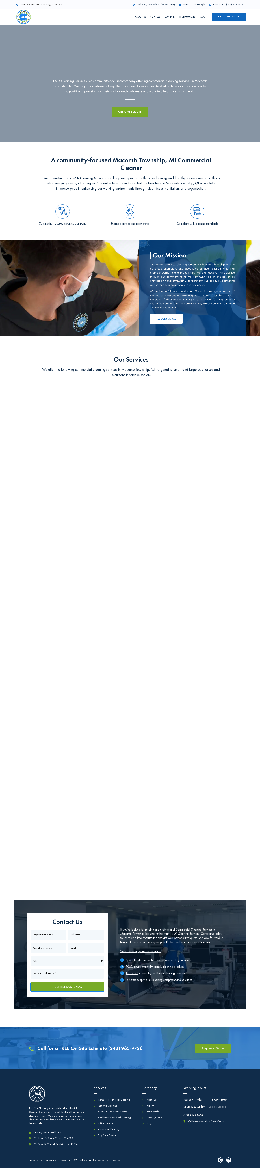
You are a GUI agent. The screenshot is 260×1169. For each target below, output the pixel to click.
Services (155, 16)
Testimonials (187, 16)
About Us (140, 16)
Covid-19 (169, 16)
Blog (203, 16)
